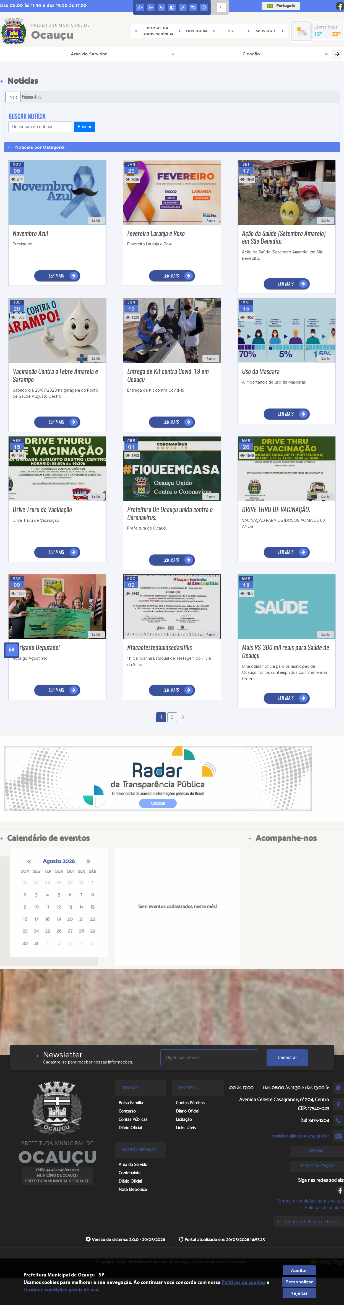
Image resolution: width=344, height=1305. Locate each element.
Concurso (284, 53)
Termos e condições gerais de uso (310, 1201)
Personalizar (299, 1281)
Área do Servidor (28, 53)
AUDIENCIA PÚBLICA (211, 53)
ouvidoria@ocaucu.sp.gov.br (300, 1136)
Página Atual (32, 97)
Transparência (125, 53)
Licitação (255, 53)
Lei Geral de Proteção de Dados (309, 1221)
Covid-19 (313, 53)
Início (13, 97)
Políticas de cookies (324, 1207)
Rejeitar (299, 1293)
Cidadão (65, 53)
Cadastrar (287, 1057)
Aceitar (299, 1270)
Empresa (93, 53)
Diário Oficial (164, 53)
